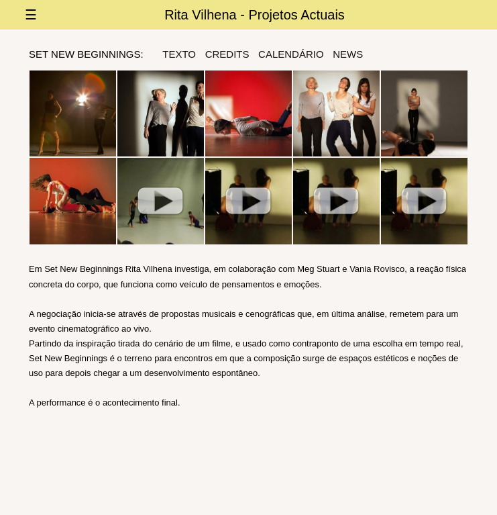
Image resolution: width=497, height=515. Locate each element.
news (348, 54)
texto (179, 54)
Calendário (291, 54)
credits (227, 54)
